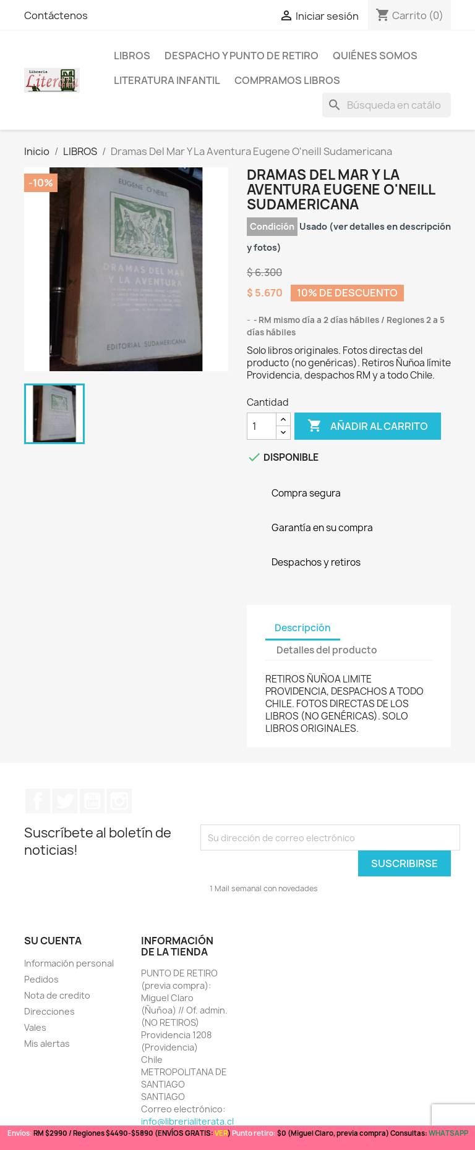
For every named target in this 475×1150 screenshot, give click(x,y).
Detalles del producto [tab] (326, 650)
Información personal (69, 963)
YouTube (92, 801)
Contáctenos (56, 15)
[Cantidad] (261, 426)
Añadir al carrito (367, 426)
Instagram (119, 801)
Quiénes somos (375, 55)
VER (221, 1133)
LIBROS (132, 55)
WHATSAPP (448, 1133)
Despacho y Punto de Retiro (242, 55)
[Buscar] (386, 105)
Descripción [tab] (303, 627)
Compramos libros (287, 80)
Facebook (37, 801)
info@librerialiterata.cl (187, 1121)
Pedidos (41, 979)
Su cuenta (53, 940)
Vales (35, 1027)
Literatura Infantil (167, 80)
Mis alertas (47, 1043)
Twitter (65, 801)
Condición (272, 226)
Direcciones (49, 1011)
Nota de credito (57, 995)
